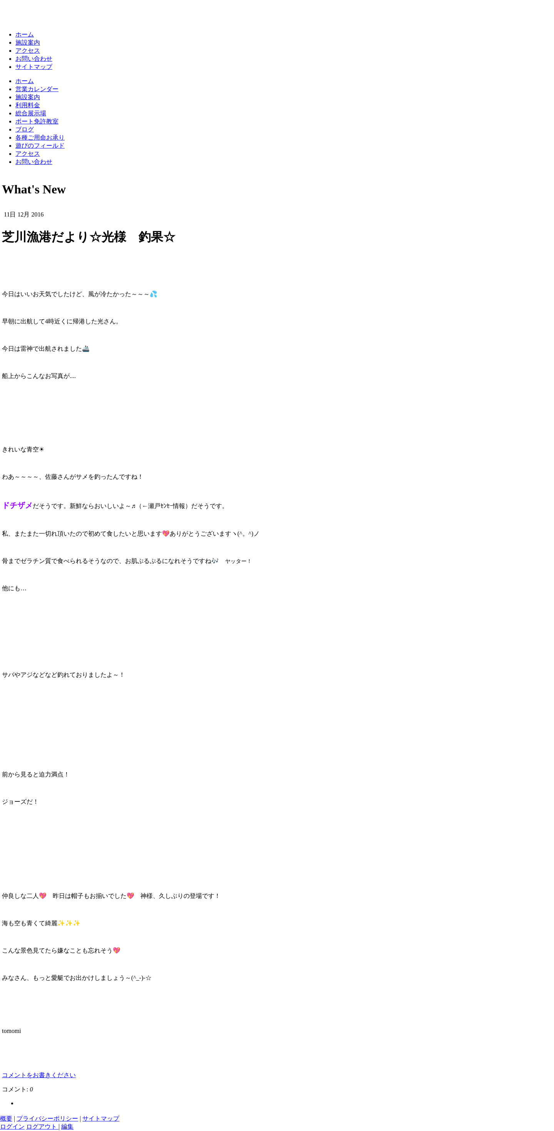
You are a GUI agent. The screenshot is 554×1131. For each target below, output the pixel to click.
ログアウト (42, 1126)
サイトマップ (33, 66)
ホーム (24, 34)
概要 (6, 1118)
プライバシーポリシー (47, 1118)
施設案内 (27, 42)
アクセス (27, 50)
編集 (67, 1126)
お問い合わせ (33, 58)
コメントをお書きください (39, 1075)
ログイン (12, 1126)
